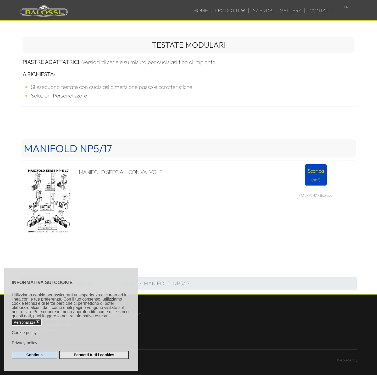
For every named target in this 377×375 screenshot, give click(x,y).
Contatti (320, 10)
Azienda (262, 10)
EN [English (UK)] (346, 7)
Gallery (290, 10)
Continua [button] (34, 355)
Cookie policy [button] (24, 332)
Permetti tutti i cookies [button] (94, 355)
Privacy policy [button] (24, 343)
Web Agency (347, 360)
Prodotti (227, 10)
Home (200, 10)
